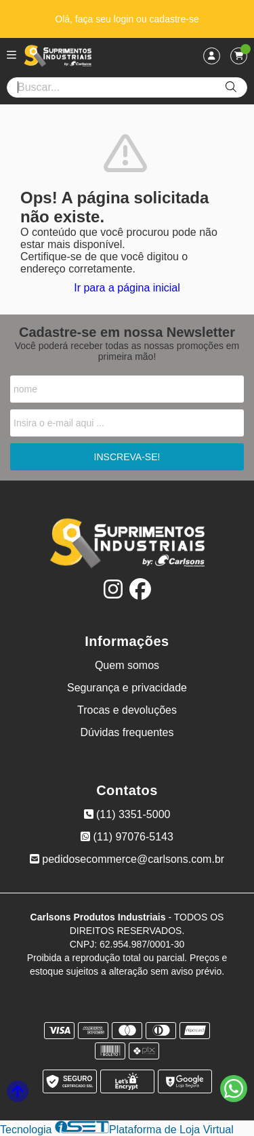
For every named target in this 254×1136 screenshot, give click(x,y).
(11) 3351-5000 (127, 814)
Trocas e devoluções (127, 710)
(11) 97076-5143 (127, 837)
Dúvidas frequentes (127, 732)
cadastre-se (174, 19)
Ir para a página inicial (127, 287)
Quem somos (127, 665)
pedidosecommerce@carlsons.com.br (127, 859)
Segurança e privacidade (127, 687)
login (125, 19)
